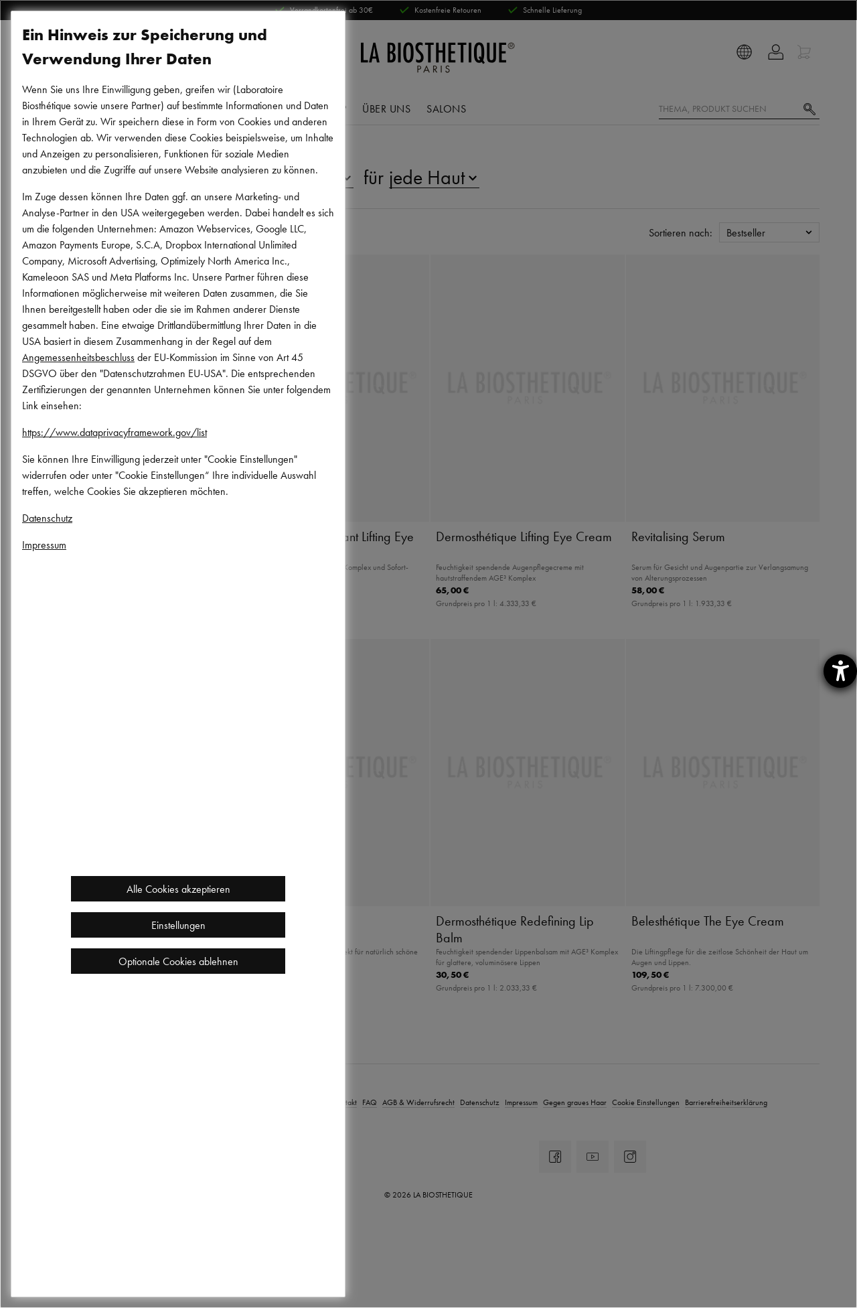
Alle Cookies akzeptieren (178, 888)
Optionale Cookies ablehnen (178, 961)
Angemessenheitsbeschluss (78, 357)
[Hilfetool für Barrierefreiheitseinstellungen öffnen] (840, 671)
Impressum (44, 544)
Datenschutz (47, 517)
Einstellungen (178, 925)
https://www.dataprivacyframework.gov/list (114, 432)
